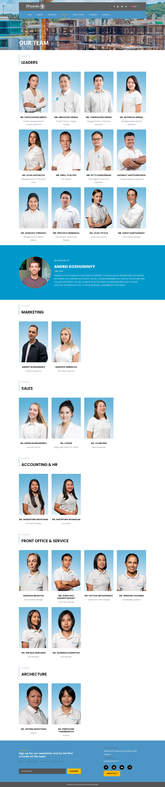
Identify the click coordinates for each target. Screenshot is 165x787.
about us (64, 15)
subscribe (74, 771)
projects (40, 15)
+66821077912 (112, 773)
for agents (93, 15)
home (30, 15)
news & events (78, 15)
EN (134, 6)
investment (52, 15)
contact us (106, 15)
